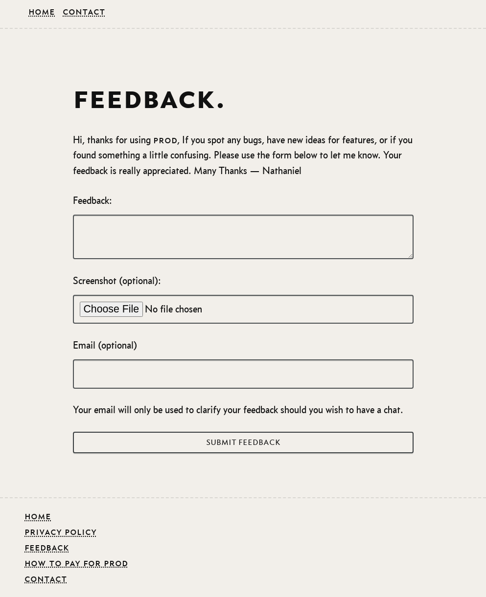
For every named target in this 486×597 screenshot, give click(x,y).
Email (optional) (243, 364)
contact (45, 578)
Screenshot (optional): (243, 299)
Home (41, 11)
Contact (84, 11)
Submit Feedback (243, 442)
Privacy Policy (60, 531)
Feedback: (243, 227)
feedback (46, 547)
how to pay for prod (76, 563)
